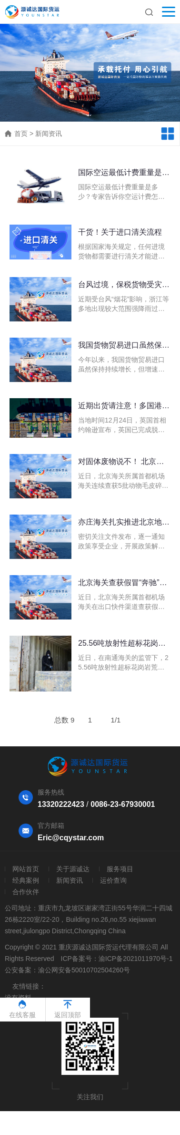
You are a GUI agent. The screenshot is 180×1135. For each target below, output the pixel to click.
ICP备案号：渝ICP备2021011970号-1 (117, 958)
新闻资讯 (48, 133)
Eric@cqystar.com (71, 838)
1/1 (116, 720)
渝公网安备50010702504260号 (84, 970)
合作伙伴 (25, 892)
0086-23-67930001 (122, 804)
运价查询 (113, 880)
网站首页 (25, 869)
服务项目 (120, 869)
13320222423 (61, 804)
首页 (21, 133)
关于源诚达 (73, 869)
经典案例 (25, 880)
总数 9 (64, 720)
